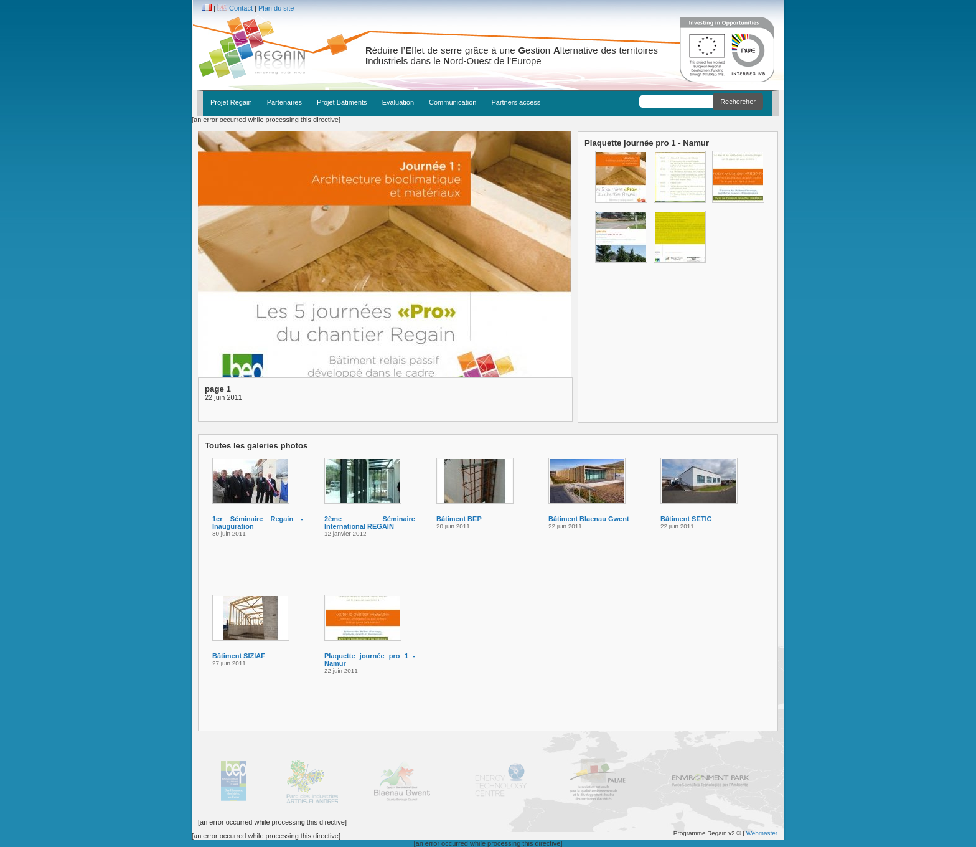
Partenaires (284, 102)
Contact (241, 8)
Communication (452, 102)
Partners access (515, 102)
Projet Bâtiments (342, 102)
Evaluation (398, 102)
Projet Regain (231, 102)
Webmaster (761, 833)
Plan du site (276, 8)
